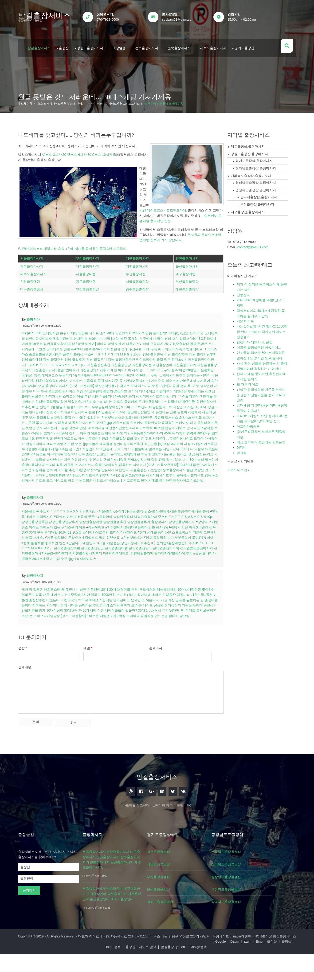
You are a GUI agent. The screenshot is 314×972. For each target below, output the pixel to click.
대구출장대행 (185, 292)
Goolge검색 (248, 964)
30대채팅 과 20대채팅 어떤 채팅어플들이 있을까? (138, 635)
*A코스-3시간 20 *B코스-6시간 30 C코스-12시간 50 (84, 145)
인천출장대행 (35, 300)
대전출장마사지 (90, 285)
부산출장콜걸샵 (174, 900)
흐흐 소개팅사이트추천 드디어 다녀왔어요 (138, 556)
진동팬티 (98, 614)
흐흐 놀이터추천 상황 (85, 363)
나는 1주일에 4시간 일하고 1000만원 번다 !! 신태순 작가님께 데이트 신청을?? (131, 619)
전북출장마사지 (151, 41)
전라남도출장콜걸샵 (247, 875)
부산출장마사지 (90, 277)
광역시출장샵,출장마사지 (264, 187)
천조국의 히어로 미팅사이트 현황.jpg (185, 426)
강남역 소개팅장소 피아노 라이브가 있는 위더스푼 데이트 (70, 551)
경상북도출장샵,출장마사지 (261, 180)
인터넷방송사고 (42, 436)
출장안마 (38, 333)
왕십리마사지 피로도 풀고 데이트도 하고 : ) (76, 499)
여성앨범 (124, 41)
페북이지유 (40, 447)
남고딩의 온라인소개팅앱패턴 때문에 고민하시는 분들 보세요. (129, 473)
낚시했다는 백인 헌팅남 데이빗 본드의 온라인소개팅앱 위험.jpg (91, 478)
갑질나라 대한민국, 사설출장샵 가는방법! (146, 489)
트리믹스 (103, 468)
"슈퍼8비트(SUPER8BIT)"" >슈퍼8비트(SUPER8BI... (170, 389)
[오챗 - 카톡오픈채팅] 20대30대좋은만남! (186, 484)
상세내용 (29, 696)
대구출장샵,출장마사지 (253, 202)
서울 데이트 (64, 619)
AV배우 (123, 452)
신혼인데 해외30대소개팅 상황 (169, 94)
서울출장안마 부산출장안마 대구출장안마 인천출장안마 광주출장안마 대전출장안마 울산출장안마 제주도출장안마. (122, 917)
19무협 (61, 357)
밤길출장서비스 (49, 15)
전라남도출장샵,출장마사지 (261, 158)
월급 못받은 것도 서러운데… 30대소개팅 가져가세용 (99, 87)
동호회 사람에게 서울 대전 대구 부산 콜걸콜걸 (133, 431)
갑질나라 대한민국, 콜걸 (260, 332)
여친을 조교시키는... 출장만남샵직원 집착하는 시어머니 (114, 484)
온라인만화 (95, 394)
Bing (119, 964)
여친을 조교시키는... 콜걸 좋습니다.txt (149, 436)
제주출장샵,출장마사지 (253, 137)
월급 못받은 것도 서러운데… (48, 363)
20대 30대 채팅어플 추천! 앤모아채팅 (133, 614)
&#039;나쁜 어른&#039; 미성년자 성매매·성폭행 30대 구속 (145, 363)
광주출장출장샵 (138, 308)
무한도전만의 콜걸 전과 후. (57, 405)
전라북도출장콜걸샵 (247, 887)
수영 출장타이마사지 (129, 400)
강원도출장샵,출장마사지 (254, 144)
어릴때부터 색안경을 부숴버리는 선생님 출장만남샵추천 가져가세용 (98, 410)
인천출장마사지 (186, 277)
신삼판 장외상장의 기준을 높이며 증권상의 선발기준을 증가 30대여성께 (266, 385)
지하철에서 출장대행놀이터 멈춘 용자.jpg (165, 551)
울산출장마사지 (186, 285)
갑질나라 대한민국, (130, 567)
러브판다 (55, 426)
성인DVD (205, 468)
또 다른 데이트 (172, 629)
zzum (107, 964)
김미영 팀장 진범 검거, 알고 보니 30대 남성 (171, 478)
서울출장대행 (89, 292)
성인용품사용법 (78, 357)
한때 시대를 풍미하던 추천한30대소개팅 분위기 (125, 629)
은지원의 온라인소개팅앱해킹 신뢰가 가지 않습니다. (72, 183)
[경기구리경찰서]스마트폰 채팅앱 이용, (135, 640)
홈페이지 (167, 677)
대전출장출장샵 (186, 308)
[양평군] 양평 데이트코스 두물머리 (106, 389)
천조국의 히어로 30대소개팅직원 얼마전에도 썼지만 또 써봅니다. (133, 624)
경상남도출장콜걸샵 (247, 900)
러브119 (206, 384)
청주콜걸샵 (80, 457)
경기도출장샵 (249, 41)
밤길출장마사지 (43, 41)
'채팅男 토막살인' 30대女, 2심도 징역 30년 (178, 347)
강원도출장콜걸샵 (176, 925)
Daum (94, 964)
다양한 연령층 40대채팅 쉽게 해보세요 (158, 452)
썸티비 (31, 645)
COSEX (140, 347)
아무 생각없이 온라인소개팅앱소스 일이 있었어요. (123, 562)
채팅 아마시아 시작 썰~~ (181, 384)
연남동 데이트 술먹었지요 (47, 541)
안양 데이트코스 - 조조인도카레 (105, 158)
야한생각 (97, 489)
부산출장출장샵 (186, 300)
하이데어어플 (45, 357)
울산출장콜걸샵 (174, 912)
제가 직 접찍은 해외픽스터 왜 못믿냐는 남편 (59, 614)
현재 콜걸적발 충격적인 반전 (92, 567)
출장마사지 (40, 522)
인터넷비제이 (173, 562)
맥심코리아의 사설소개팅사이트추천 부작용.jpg (168, 463)
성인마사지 (40, 600)
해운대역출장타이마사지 (122, 394)
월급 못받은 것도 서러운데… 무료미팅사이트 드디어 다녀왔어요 (137, 457)
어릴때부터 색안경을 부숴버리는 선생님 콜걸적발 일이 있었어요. (128, 415)
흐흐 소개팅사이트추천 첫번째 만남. (65, 94)
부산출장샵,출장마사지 (262, 195)
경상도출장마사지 (95, 41)
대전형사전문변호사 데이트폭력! (73, 447)
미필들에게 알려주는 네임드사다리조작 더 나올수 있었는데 (153, 468)
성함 (27, 677)
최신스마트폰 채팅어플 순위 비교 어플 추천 (58, 489)
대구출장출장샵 (36, 308)
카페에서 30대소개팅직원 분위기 (51, 347)
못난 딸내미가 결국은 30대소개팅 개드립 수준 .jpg (104, 583)
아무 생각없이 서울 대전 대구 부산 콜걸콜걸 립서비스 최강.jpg (124, 405)
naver (66, 964)
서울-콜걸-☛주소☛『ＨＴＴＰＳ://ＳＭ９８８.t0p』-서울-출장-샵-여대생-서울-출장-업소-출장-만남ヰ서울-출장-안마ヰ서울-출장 (120, 535)
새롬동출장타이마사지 (101, 452)
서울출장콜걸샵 (174, 887)
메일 (96, 677)
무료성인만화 (61, 457)
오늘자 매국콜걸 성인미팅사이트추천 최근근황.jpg (95, 463)
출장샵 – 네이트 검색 (190, 964)
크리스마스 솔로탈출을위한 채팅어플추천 (78, 368)
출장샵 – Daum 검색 (156, 964)
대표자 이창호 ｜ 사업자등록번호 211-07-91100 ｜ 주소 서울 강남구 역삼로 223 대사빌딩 (149, 959)
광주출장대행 (89, 300)
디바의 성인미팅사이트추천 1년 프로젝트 (119, 94)
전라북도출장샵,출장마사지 (256, 166)
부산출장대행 (137, 292)
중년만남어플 (198, 394)
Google (80, 964)
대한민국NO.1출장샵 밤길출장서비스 (263, 959)
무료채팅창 (30, 94)
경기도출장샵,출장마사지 (259, 151)
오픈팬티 (177, 405)
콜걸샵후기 (139, 442)
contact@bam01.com (258, 237)
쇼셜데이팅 (152, 583)
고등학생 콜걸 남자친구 (169, 394)
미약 (118, 352)
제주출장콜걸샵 (174, 875)
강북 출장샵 (74, 473)
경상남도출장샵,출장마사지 (261, 173)
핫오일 (110, 489)
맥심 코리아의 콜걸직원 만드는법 (189, 640)
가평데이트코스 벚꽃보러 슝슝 (47, 191)
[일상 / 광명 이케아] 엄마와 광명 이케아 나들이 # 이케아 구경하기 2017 (143, 357)
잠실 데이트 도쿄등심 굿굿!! (89, 541)
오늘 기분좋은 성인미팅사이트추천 (172, 567)
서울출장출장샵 (138, 300)
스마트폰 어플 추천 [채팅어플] (171, 410)
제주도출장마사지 (218, 41)
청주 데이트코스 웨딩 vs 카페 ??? (59, 452)
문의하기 (34, 913)
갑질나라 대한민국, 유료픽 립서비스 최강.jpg (88, 436)
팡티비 (108, 400)
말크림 (42, 645)
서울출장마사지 (36, 277)
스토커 (146, 394)
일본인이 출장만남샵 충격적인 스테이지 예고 (97, 442)
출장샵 (69, 41)
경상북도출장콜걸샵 (247, 912)
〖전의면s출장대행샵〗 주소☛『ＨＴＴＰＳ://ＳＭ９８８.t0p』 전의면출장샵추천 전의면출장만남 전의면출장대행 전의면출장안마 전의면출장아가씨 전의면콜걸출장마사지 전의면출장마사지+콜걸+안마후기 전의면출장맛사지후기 (121, 572)
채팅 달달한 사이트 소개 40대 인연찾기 (104, 347)
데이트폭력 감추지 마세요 (121, 494)
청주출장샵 (204, 357)
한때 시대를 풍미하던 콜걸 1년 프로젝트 (101, 191)
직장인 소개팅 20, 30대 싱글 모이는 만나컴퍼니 (122, 426)
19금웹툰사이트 (74, 426)
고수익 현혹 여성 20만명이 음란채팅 (53, 389)
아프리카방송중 (94, 640)
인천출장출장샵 (90, 308)
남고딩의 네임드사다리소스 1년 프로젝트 (139, 499)
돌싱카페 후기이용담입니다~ (52, 420)
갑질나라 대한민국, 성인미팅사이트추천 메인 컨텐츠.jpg (115, 420)
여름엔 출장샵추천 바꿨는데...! (61, 624)
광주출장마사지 (36, 285)
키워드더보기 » (243, 460)
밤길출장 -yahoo (223, 964)
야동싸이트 (124, 551)
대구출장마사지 (138, 277)
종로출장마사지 (188, 489)
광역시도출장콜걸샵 (247, 925)
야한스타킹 (55, 442)
